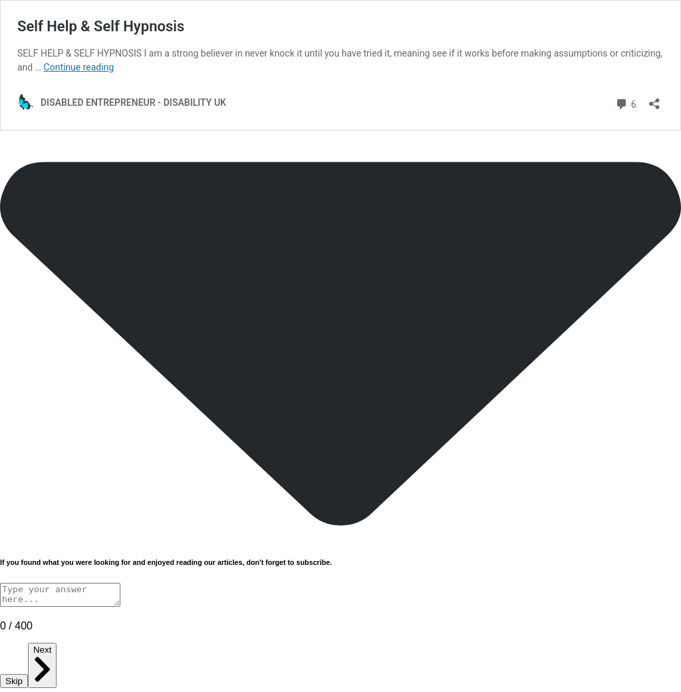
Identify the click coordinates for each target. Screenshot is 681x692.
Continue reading (79, 67)
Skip (14, 685)
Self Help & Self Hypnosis (100, 26)
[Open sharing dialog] (654, 99)
